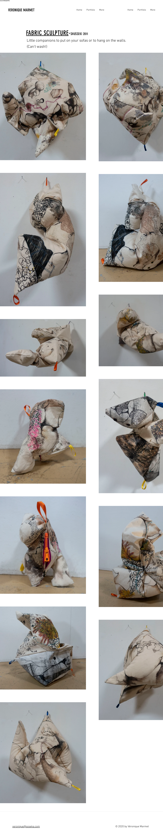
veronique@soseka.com (26, 826)
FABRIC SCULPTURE (47, 33)
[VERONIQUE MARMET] (28, 10)
